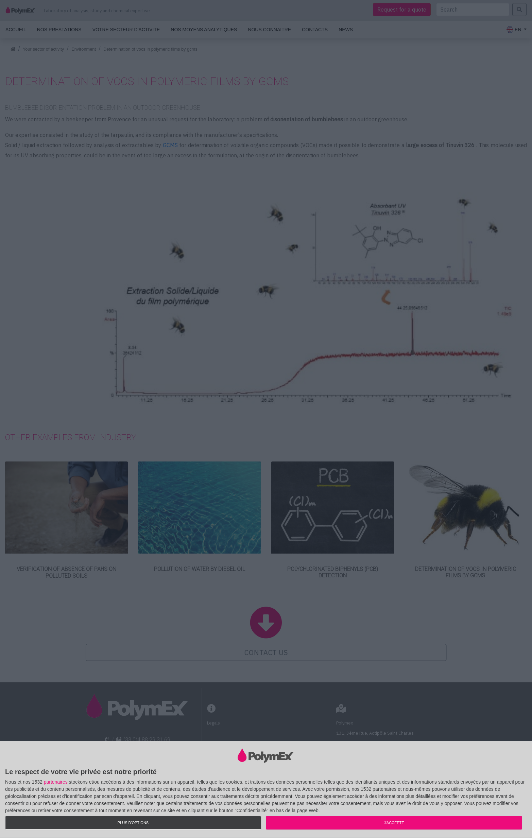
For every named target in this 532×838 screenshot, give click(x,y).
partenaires (56, 782)
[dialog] (266, 789)
